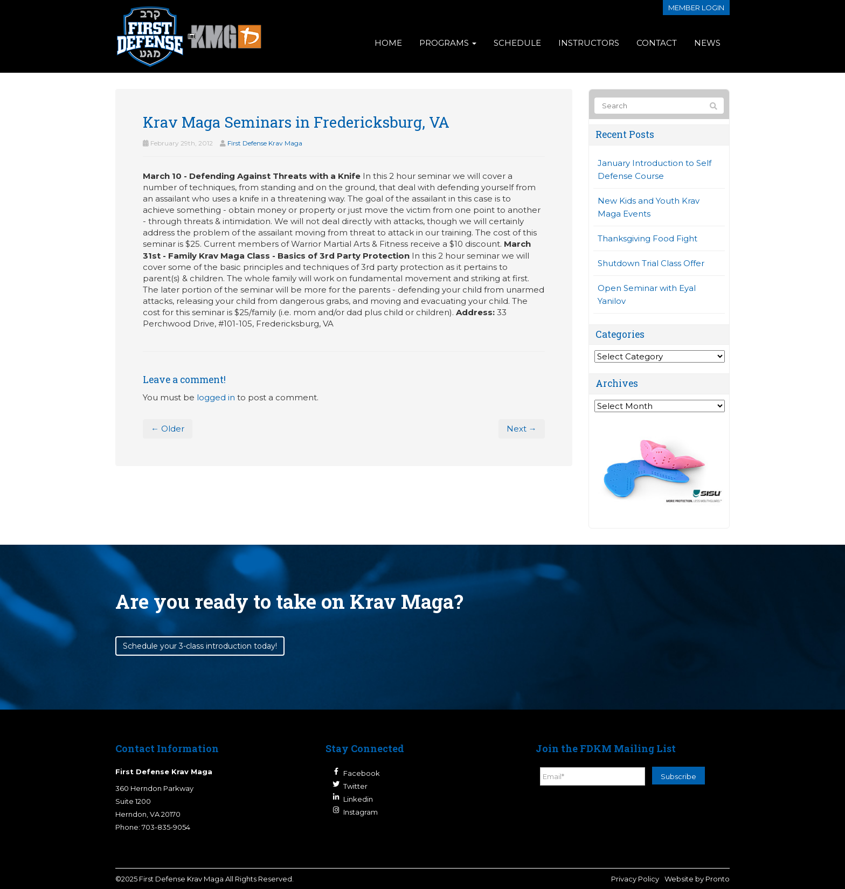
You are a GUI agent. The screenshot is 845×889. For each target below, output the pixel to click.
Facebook (361, 773)
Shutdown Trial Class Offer (651, 263)
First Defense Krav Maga (264, 143)
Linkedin (358, 799)
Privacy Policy (635, 878)
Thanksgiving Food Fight (647, 238)
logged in (216, 397)
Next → (522, 428)
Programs (447, 43)
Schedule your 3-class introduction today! (200, 646)
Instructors (588, 43)
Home (388, 43)
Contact (656, 43)
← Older (167, 428)
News (707, 43)
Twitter (355, 786)
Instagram (360, 812)
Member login (696, 7)
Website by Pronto (697, 878)
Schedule (517, 43)
